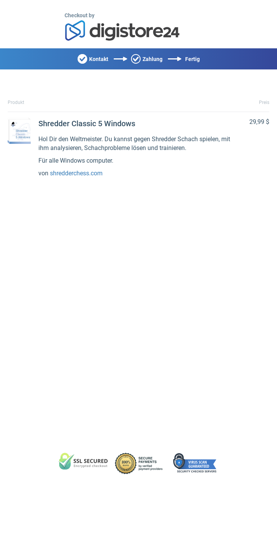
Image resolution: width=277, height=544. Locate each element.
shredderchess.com (76, 173)
